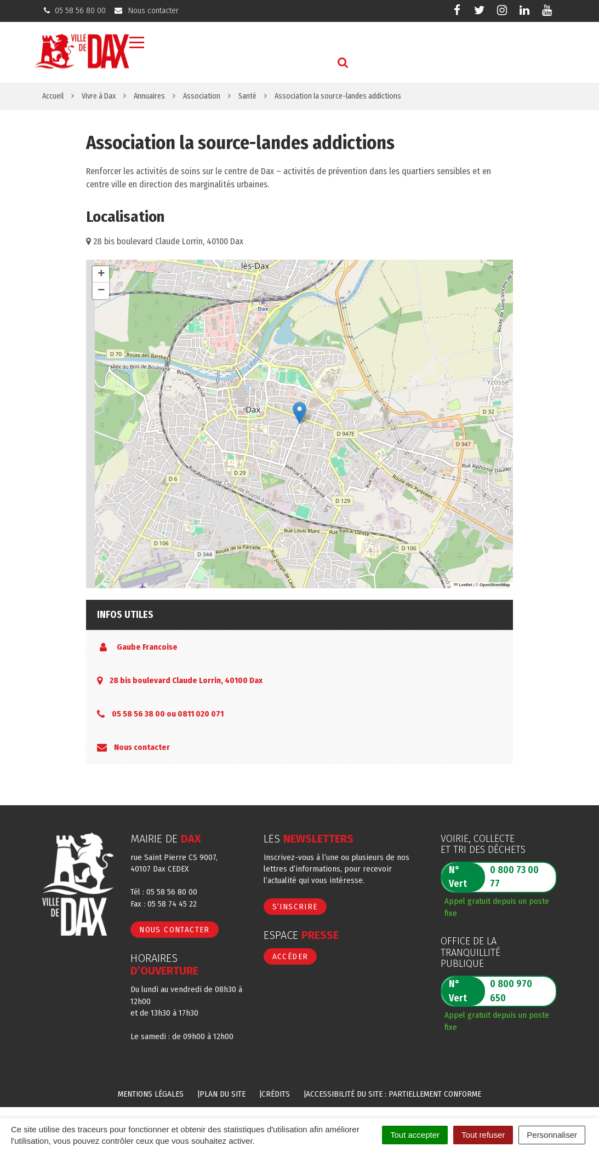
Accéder (290, 956)
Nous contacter (142, 747)
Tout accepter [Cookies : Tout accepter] (415, 1134)
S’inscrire (295, 907)
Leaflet (463, 584)
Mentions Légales (151, 1094)
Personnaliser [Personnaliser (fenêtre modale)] (552, 1134)
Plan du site (222, 1094)
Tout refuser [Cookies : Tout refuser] (483, 1134)
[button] (299, 413)
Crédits (275, 1094)
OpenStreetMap (495, 584)
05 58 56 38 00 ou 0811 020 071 (168, 714)
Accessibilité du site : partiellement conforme (393, 1094)
